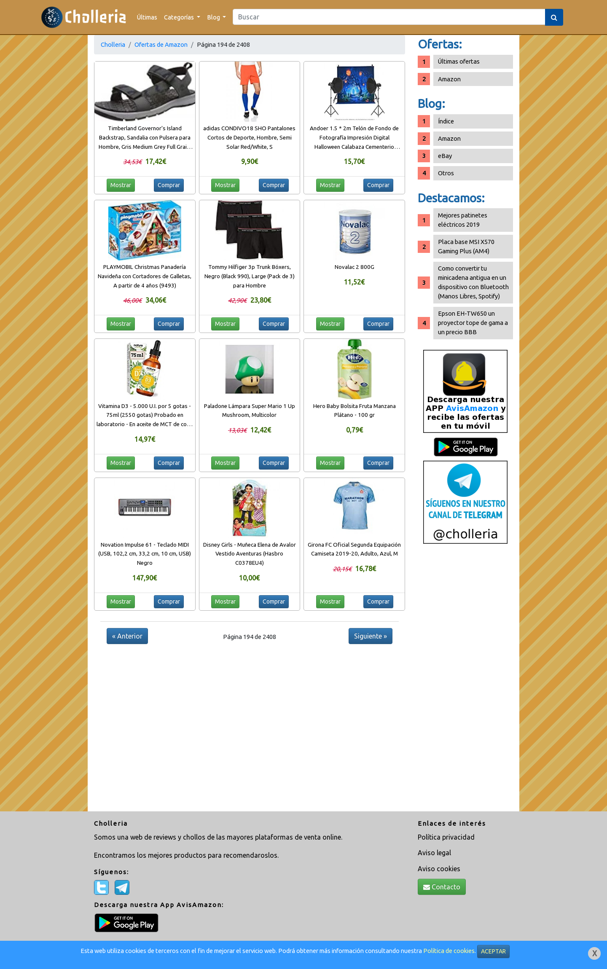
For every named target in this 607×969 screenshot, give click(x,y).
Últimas (147, 17)
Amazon (449, 79)
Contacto (441, 887)
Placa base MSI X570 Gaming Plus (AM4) (466, 246)
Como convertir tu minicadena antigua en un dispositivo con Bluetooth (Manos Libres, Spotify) (473, 282)
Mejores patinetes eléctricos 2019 (462, 220)
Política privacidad (446, 837)
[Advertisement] (465, 680)
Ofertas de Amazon (161, 44)
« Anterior (127, 636)
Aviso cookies (439, 868)
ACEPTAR (493, 951)
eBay (445, 155)
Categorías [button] (179, 17)
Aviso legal (434, 852)
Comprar (169, 185)
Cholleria (113, 44)
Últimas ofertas (459, 61)
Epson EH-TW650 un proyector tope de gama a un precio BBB (473, 323)
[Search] (389, 17)
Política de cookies (449, 950)
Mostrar (120, 185)
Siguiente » (370, 636)
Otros (446, 173)
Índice (446, 121)
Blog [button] (214, 17)
